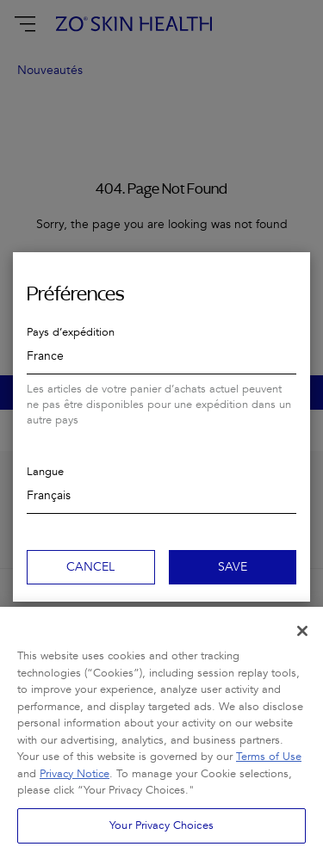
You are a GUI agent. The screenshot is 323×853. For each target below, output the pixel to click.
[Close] (302, 639)
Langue (45, 471)
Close (289, 273)
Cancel (90, 567)
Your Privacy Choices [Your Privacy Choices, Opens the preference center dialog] (161, 833)
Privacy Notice (74, 781)
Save (232, 567)
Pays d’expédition (71, 332)
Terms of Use (268, 765)
